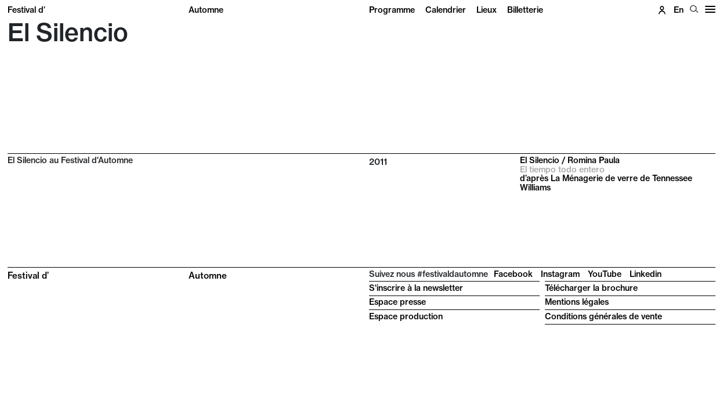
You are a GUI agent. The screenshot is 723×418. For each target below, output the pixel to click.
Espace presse (397, 302)
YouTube (604, 274)
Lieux (486, 10)
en (679, 10)
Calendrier (445, 10)
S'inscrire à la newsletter (416, 288)
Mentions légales (577, 302)
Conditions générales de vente (603, 316)
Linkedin (645, 274)
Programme (392, 10)
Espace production (406, 316)
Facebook (513, 274)
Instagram (560, 274)
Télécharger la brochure (591, 288)
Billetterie (525, 10)
